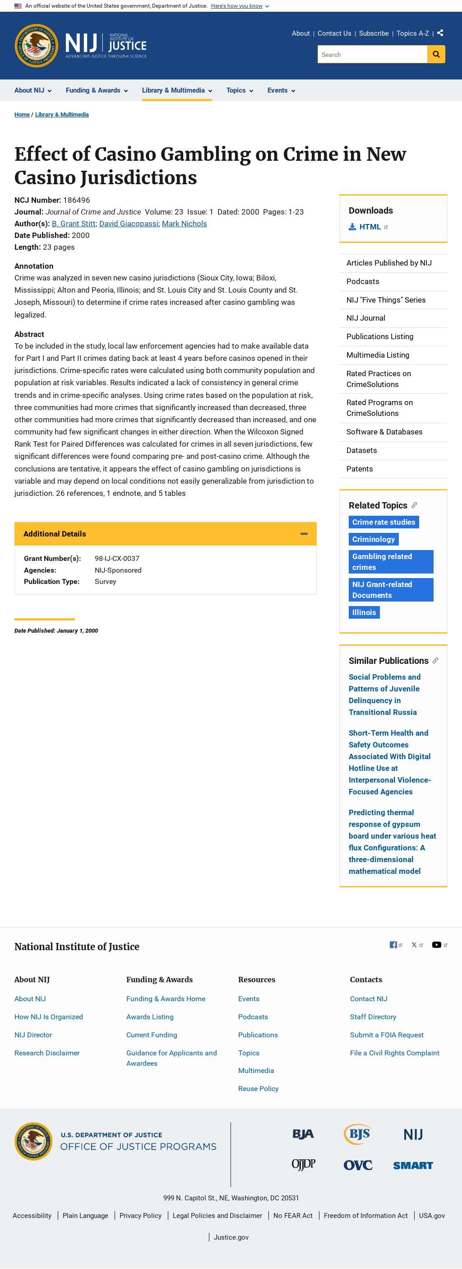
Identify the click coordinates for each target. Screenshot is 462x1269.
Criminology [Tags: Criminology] (373, 539)
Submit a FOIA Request (387, 1035)
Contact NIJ (369, 998)
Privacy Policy (141, 1216)
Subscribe (374, 33)
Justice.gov (231, 1237)
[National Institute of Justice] (413, 1130)
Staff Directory (373, 1016)
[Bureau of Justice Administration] (303, 1130)
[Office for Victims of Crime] (358, 1165)
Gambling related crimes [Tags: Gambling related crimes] (382, 562)
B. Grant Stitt (74, 223)
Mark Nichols (184, 223)
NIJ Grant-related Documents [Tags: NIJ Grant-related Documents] (382, 590)
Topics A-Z (413, 33)
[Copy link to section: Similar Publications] (433, 659)
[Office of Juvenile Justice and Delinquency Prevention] (303, 1167)
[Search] (372, 54)
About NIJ (30, 998)
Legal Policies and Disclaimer (217, 1216)
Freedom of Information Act (366, 1216)
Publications (258, 1035)
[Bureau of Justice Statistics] (358, 1141)
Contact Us (334, 33)
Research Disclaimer (46, 1053)
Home (22, 114)
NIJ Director (33, 1035)
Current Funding (151, 1035)
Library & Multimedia (62, 114)
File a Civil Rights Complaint (394, 1053)
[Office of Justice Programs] (36, 45)
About (301, 33)
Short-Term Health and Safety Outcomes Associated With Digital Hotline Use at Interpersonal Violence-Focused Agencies (390, 762)
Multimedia (256, 1070)
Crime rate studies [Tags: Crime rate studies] (384, 522)
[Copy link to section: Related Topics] (412, 504)
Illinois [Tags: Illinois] (364, 612)
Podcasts (253, 1016)
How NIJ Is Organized (48, 1016)
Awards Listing (150, 1016)
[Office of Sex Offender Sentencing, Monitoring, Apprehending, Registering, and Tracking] (413, 1163)
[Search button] (436, 54)
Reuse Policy (258, 1088)
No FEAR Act (293, 1216)
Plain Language (85, 1216)
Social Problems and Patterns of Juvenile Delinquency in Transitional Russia (385, 694)
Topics (248, 1053)
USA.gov (432, 1216)
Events (248, 998)
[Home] (106, 45)
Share (443, 34)
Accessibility (32, 1216)
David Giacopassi (128, 223)
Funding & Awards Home (165, 998)
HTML (374, 226)
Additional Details (54, 533)
